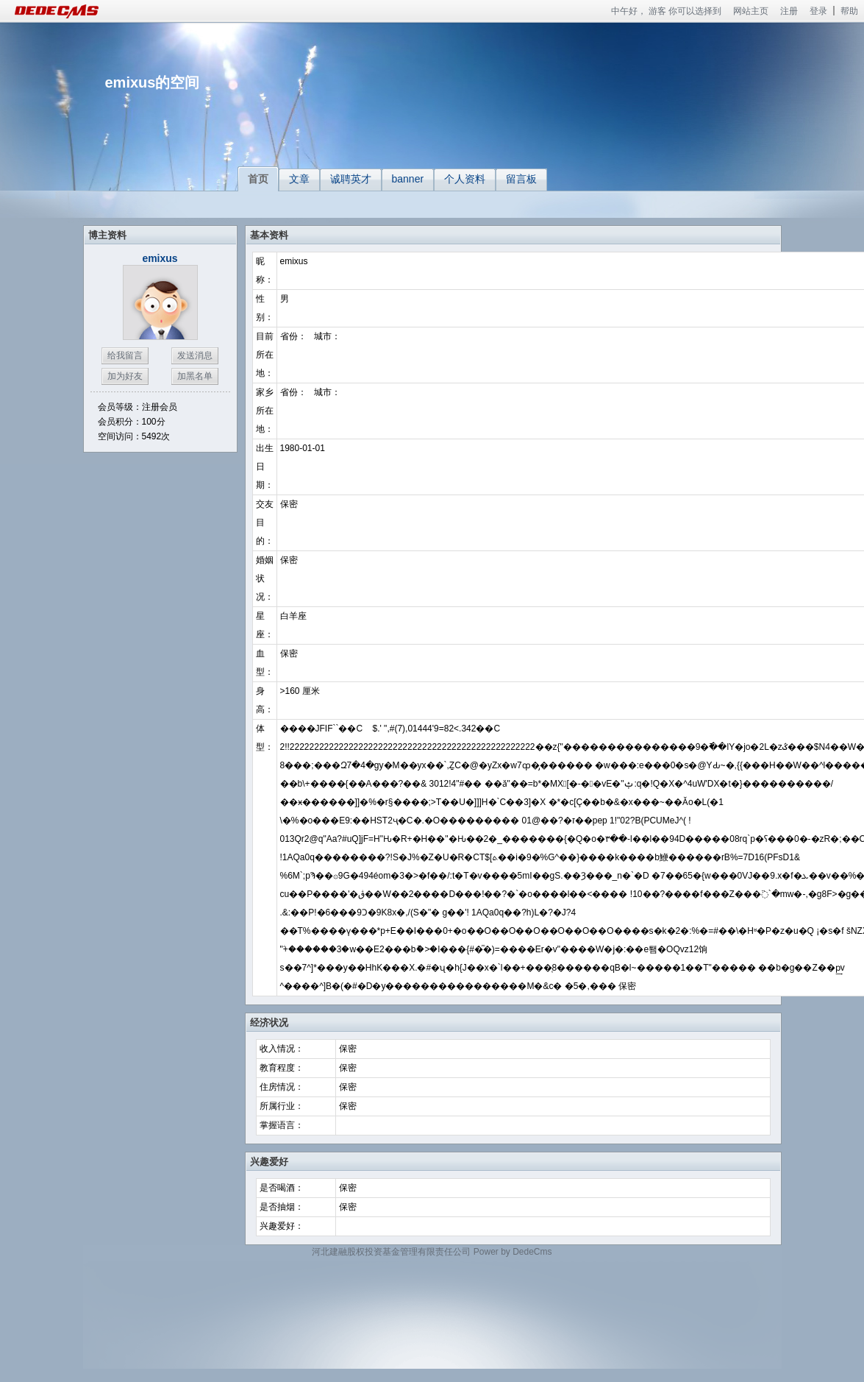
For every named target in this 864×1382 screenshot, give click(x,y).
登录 (818, 11)
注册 (789, 11)
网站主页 (750, 11)
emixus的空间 (152, 82)
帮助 (849, 11)
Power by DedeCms (513, 1252)
